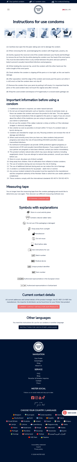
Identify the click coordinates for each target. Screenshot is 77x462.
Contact (38, 381)
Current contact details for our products (38, 307)
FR (70, 10)
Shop (38, 363)
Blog (38, 376)
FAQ (38, 373)
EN (66, 10)
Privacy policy (38, 449)
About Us (38, 366)
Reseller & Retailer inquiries (38, 378)
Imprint (38, 447)
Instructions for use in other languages (38, 327)
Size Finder (38, 358)
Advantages (38, 361)
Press (38, 383)
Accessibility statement (38, 445)
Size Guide (72, 413)
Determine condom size (38, 198)
